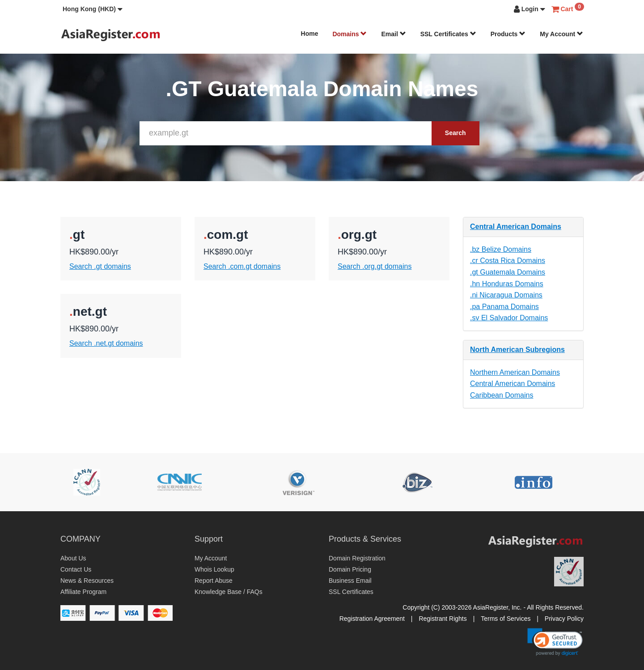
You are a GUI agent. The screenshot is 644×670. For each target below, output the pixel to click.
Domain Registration (357, 558)
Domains (349, 34)
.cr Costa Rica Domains (507, 260)
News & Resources (87, 580)
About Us (73, 558)
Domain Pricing (350, 569)
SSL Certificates (448, 34)
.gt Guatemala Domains (507, 272)
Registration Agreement (372, 618)
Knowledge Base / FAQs (229, 591)
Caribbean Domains (501, 395)
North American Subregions (517, 349)
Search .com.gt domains (242, 266)
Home (309, 33)
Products (508, 34)
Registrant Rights (442, 618)
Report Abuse (214, 580)
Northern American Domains (515, 372)
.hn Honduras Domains (506, 284)
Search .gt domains (100, 266)
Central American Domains (515, 226)
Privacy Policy (564, 618)
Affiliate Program (83, 591)
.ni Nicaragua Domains (506, 295)
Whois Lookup (214, 569)
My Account (561, 34)
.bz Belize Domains (500, 249)
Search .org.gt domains (374, 266)
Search (455, 132)
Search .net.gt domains (106, 343)
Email (393, 34)
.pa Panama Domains (504, 306)
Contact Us (75, 569)
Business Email (350, 580)
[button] (93, 9)
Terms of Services (505, 618)
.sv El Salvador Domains (509, 318)
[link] (555, 642)
